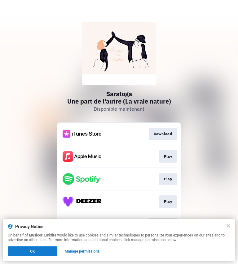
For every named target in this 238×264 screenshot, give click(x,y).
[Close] (228, 226)
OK (32, 251)
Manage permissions (82, 251)
